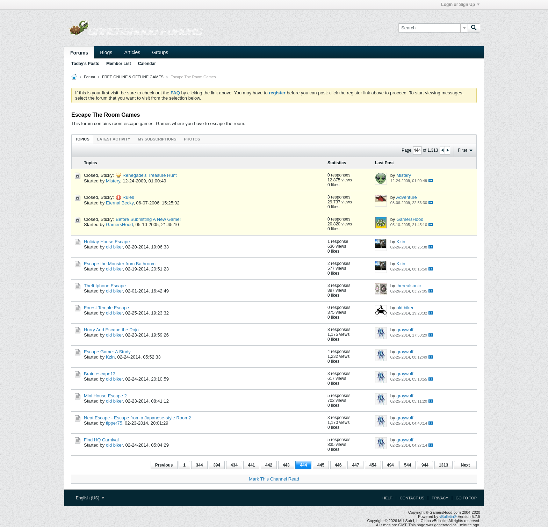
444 (303, 465)
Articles (132, 52)
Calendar (147, 63)
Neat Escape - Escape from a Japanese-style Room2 (137, 417)
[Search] (433, 28)
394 (216, 465)
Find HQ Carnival (101, 439)
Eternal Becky (120, 202)
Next (465, 465)
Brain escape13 (99, 373)
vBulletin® (448, 516)
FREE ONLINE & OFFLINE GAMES (133, 77)
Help (387, 498)
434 (234, 465)
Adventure (406, 197)
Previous (164, 465)
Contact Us (412, 498)
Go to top (466, 498)
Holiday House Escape (107, 241)
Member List (118, 63)
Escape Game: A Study (107, 351)
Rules (128, 197)
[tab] (82, 139)
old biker (114, 247)
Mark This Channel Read (274, 479)
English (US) (90, 498)
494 (390, 465)
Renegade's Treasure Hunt (150, 175)
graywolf (404, 329)
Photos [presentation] (192, 139)
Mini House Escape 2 (105, 395)
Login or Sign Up (460, 4)
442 (268, 465)
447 (355, 465)
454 (372, 465)
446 (338, 465)
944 (424, 465)
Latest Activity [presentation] (113, 139)
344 (199, 465)
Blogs (106, 52)
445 (320, 465)
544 (407, 465)
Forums (79, 53)
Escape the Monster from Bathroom (120, 263)
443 (286, 465)
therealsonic (408, 285)
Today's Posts (85, 63)
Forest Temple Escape (106, 307)
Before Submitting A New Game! (148, 219)
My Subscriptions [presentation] (157, 139)
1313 (443, 465)
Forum (89, 77)
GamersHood (119, 224)
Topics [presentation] (82, 139)
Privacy (440, 498)
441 (251, 465)
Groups (160, 52)
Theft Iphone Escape (105, 285)
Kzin (400, 241)
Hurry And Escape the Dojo (111, 329)
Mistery (113, 180)
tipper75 (114, 423)
